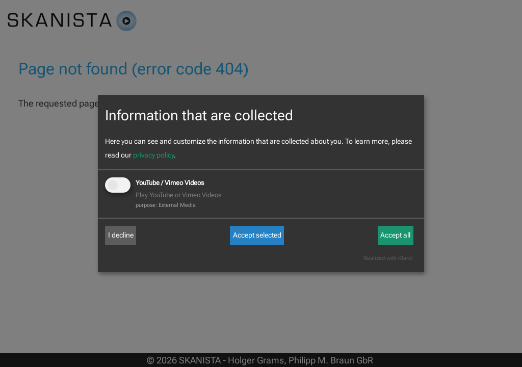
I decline (121, 235)
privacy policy (153, 155)
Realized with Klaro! (388, 258)
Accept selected (257, 235)
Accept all (395, 235)
